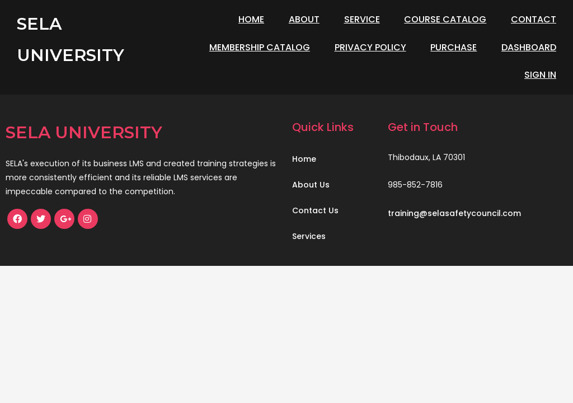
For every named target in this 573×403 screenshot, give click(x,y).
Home (251, 19)
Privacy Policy (370, 47)
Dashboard (528, 47)
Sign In (540, 74)
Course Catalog (445, 19)
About (304, 19)
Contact (533, 19)
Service (362, 19)
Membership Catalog (259, 47)
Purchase (453, 47)
